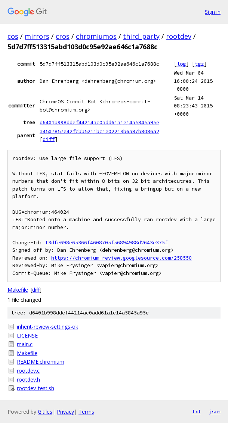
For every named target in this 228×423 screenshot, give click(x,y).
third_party (141, 36)
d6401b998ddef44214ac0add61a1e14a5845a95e (99, 122)
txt (196, 411)
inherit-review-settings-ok (47, 326)
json (215, 411)
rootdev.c (28, 370)
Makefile (17, 289)
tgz (199, 63)
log (181, 63)
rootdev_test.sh (35, 388)
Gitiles (45, 411)
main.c (25, 344)
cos (12, 36)
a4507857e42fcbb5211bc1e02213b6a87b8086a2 (99, 131)
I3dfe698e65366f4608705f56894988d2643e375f (106, 242)
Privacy (65, 411)
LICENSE (27, 335)
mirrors (37, 36)
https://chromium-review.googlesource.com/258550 (121, 258)
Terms (86, 411)
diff (49, 139)
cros (63, 36)
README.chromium (40, 361)
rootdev (178, 36)
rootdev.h (28, 379)
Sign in (213, 11)
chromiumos (96, 36)
